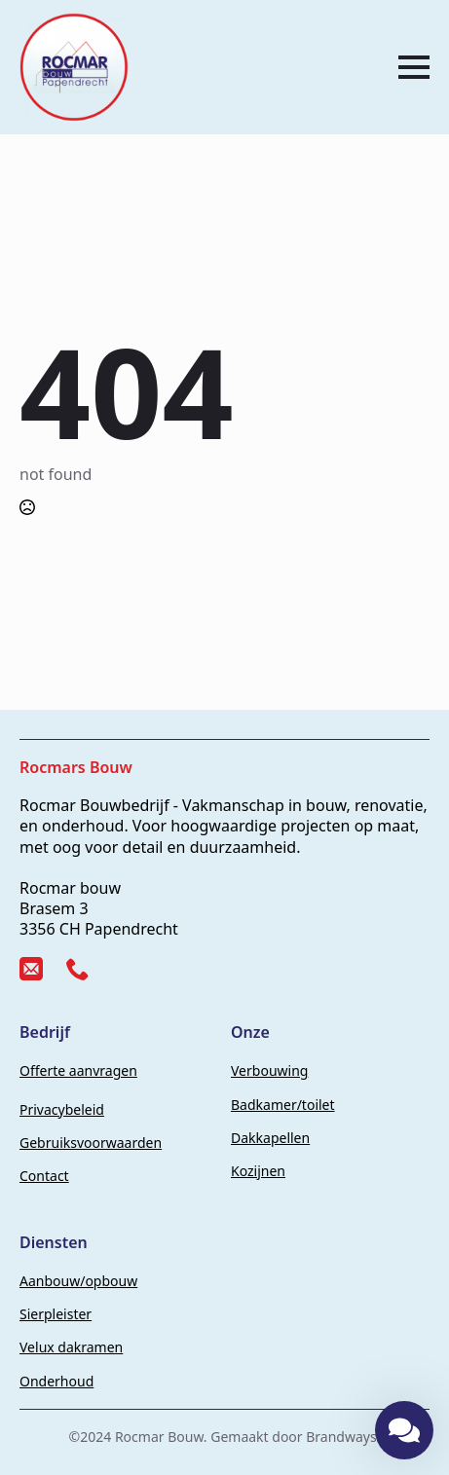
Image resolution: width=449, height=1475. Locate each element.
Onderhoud (56, 1381)
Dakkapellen (270, 1137)
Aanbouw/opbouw (78, 1281)
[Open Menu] (414, 67)
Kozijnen (258, 1171)
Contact (44, 1175)
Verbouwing (269, 1070)
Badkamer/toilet (283, 1104)
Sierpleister (55, 1314)
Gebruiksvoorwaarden (90, 1142)
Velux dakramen (71, 1347)
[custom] (31, 968)
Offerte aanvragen (78, 1070)
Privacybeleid (61, 1109)
